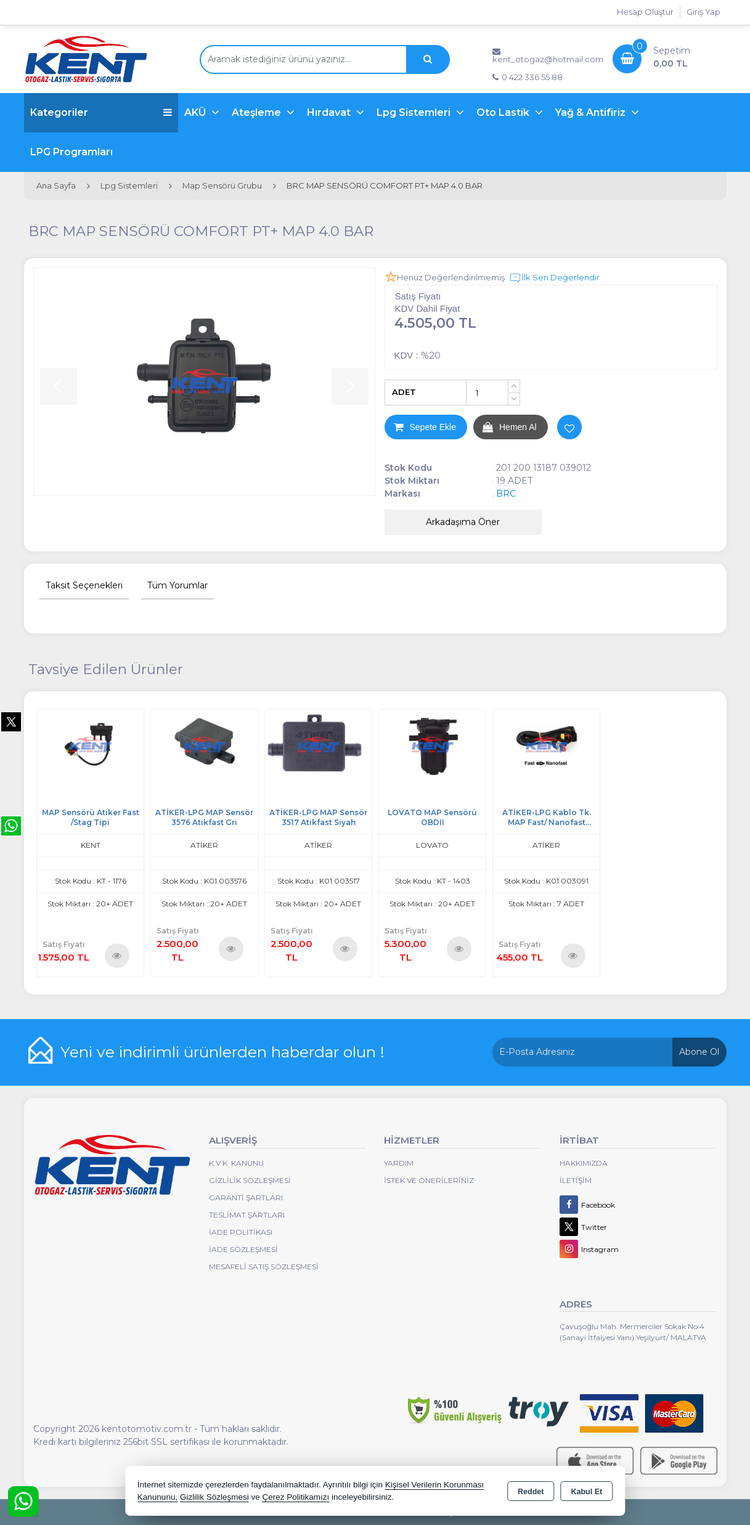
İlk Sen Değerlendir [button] (554, 278)
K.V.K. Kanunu (236, 1163)
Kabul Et (586, 1491)
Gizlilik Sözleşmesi (250, 1180)
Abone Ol (699, 1051)
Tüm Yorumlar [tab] (177, 585)
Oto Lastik (504, 112)
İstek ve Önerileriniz (429, 1180)
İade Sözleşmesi (243, 1249)
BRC (506, 493)
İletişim (576, 1180)
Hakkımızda (584, 1163)
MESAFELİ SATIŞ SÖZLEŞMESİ (264, 1266)
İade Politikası (240, 1232)
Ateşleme (257, 112)
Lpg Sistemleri (415, 112)
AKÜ (196, 112)
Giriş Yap (703, 12)
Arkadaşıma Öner (463, 521)
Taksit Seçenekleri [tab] (84, 585)
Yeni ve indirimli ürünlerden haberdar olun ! (222, 1052)
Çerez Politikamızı (295, 1497)
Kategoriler (101, 112)
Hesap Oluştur (645, 12)
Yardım (399, 1163)
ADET (404, 392)
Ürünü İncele (117, 955)
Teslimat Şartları (247, 1214)
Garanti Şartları (246, 1197)
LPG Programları (71, 152)
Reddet (531, 1491)
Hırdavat (330, 112)
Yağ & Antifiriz (591, 112)
